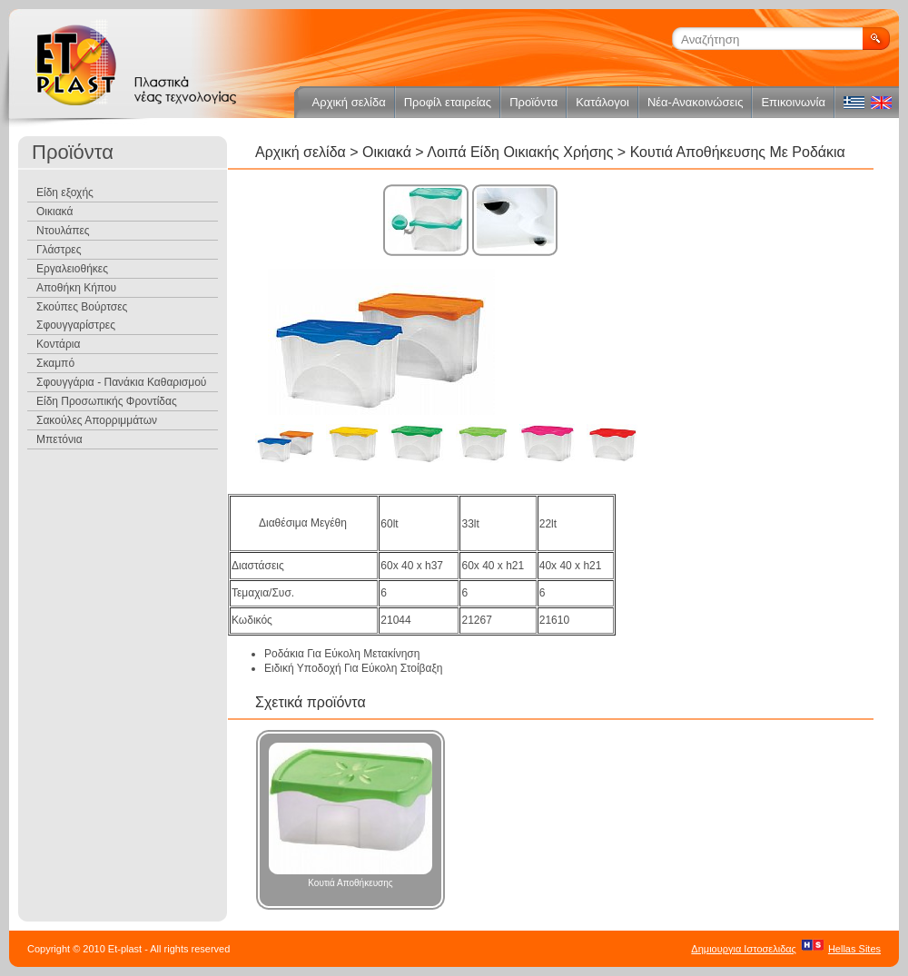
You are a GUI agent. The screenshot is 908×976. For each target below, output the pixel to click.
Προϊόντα (533, 102)
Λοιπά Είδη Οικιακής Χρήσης (520, 152)
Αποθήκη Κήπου (76, 287)
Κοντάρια (58, 344)
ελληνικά (853, 102)
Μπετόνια (59, 439)
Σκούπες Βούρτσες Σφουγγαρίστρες (81, 316)
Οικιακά (388, 152)
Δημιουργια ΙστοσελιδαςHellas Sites (786, 948)
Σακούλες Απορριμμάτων (96, 420)
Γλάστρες (58, 249)
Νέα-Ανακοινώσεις (695, 102)
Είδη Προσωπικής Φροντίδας (106, 401)
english (880, 102)
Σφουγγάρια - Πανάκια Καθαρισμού (121, 382)
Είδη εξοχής (65, 192)
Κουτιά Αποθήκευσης (350, 815)
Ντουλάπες (63, 230)
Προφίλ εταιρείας (447, 102)
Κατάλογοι (602, 102)
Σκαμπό (55, 363)
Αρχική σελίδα (349, 102)
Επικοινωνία (793, 102)
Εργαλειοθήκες (72, 268)
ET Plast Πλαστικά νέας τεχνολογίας (136, 63)
